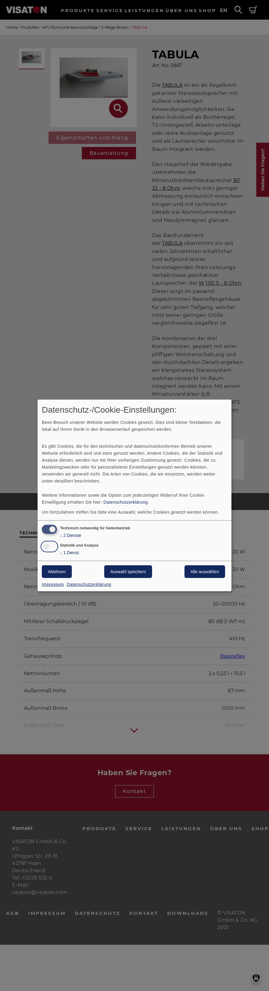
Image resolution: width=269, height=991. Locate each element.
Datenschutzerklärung (126, 501)
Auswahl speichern (128, 571)
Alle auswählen (205, 571)
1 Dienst (69, 552)
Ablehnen (57, 571)
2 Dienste (70, 535)
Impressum (53, 584)
